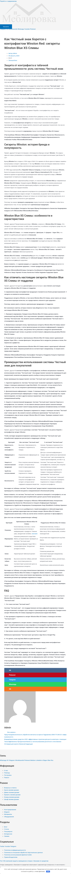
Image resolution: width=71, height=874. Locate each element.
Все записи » (11, 732)
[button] (35, 670)
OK (48, 871)
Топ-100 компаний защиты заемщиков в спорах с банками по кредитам (24, 861)
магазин (34, 533)
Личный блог (12, 60)
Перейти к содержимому (8, 1)
